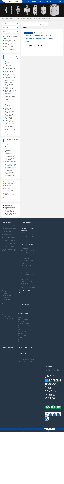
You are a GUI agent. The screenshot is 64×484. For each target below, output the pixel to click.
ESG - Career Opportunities (22, 339)
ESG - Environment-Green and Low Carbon (25, 325)
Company (41, 1)
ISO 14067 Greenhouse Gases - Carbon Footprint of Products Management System (28, 275)
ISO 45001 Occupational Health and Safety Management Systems (28, 266)
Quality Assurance (29, 38)
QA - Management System (6, 295)
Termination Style (39, 35)
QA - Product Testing (5, 297)
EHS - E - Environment (21, 294)
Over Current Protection (14, 18)
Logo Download (21, 349)
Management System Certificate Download (28, 287)
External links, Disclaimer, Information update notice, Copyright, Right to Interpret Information (26, 359)
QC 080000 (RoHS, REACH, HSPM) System (28, 256)
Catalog (27, 41)
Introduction (23, 232)
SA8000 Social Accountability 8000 (26, 281)
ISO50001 (19, 308)
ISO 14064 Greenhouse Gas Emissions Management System (27, 272)
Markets (23, 1)
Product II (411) (5, 31)
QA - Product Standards (6, 316)
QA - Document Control (6, 303)
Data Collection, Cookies (23, 355)
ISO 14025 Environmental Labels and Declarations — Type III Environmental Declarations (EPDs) (27, 262)
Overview (36, 32)
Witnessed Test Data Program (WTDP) (27, 236)
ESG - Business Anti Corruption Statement (24, 343)
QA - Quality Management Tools (7, 305)
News (29, 1)
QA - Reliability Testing (6, 299)
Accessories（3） (8, 205)
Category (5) (5, 23)
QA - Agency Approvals (6, 301)
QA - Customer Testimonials (6, 312)
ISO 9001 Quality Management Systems (27, 250)
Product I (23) (5, 27)
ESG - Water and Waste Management (24, 321)
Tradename (51, 38)
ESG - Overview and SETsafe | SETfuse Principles (24, 316)
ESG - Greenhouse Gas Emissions (23, 323)
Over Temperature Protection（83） (10, 37)
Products (17, 1)
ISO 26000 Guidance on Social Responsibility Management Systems (28, 279)
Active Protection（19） (9, 181)
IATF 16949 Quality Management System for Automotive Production (28, 248)
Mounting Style (28, 35)
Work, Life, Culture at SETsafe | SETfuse (8, 349)
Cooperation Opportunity (25, 225)
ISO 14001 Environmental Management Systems (27, 253)
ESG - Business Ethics (21, 341)
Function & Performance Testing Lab (27, 234)
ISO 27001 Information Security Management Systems (28, 284)
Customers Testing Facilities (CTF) (26, 238)
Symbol (49, 32)
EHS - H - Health (20, 296)
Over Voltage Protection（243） (11, 56)
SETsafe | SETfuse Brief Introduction (8, 318)
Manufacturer (28, 32)
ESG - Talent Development (22, 337)
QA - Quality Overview (5, 293)
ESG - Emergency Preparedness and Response (24, 328)
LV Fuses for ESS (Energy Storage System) (42, 18)
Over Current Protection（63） (11, 139)
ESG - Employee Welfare (22, 335)
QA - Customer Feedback (6, 314)
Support (34, 1)
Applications (26, 27)
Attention (38, 38)
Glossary (43, 32)
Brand (44, 38)
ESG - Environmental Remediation (23, 319)
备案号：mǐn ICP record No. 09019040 (55, 431)
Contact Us (48, 2)
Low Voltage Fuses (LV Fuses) (26, 18)
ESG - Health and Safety (22, 331)
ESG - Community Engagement (23, 333)
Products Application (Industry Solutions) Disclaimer (25, 362)
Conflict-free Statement (25, 258)
